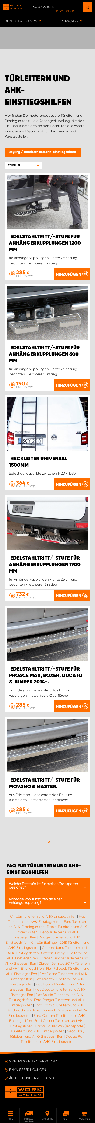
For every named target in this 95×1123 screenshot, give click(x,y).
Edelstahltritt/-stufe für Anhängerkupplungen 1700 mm (45, 565)
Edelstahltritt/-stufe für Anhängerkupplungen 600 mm (44, 354)
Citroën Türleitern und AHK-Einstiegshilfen (43, 916)
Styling (15, 152)
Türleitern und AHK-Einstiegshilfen (49, 152)
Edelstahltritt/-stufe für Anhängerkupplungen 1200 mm (45, 243)
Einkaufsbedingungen (27, 1070)
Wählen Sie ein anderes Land (33, 1061)
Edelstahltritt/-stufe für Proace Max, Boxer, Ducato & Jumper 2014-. (45, 676)
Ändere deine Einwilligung (31, 1078)
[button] (23, 165)
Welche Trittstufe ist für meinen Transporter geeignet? (43, 885)
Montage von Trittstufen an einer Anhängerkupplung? (35, 901)
